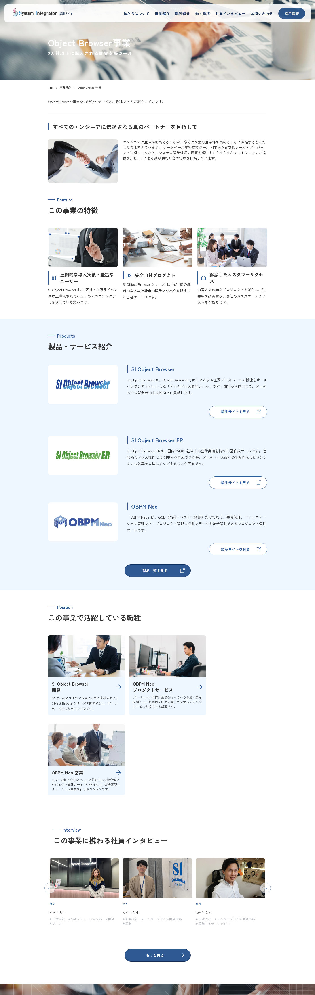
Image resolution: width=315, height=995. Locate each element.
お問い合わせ (263, 13)
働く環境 (210, 13)
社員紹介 (226, 971)
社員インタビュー (235, 13)
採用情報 (292, 13)
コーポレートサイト (277, 971)
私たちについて (150, 13)
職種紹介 (191, 13)
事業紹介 (173, 13)
